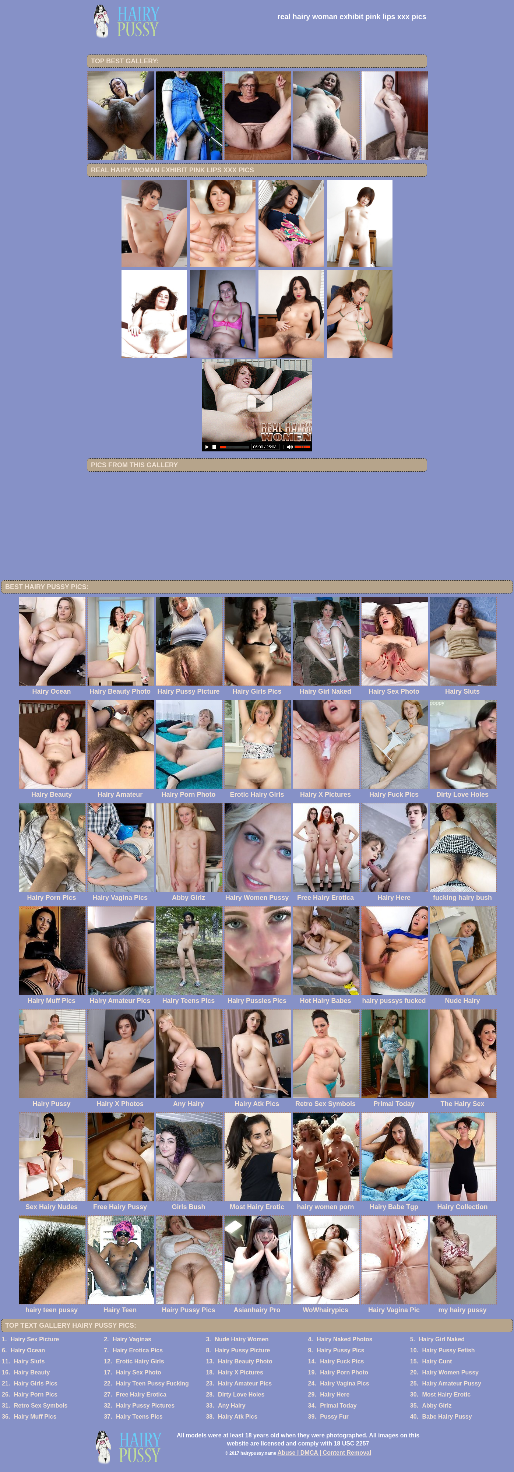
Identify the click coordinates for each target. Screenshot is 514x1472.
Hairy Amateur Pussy (451, 1383)
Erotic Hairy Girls (140, 1361)
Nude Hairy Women (241, 1339)
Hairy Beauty (32, 1372)
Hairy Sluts (29, 1361)
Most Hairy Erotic (446, 1394)
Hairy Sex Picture (35, 1339)
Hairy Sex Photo (138, 1372)
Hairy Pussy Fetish (448, 1350)
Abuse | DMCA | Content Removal (325, 1453)
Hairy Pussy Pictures (145, 1405)
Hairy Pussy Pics (340, 1350)
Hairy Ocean (28, 1350)
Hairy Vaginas (132, 1339)
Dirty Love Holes (241, 1394)
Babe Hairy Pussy (447, 1416)
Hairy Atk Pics (237, 1416)
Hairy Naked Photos (344, 1339)
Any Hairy (232, 1405)
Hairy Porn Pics (35, 1394)
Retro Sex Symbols (41, 1405)
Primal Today (338, 1405)
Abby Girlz (436, 1405)
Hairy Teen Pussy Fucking (152, 1383)
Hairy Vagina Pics (344, 1383)
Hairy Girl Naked (442, 1339)
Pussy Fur (334, 1416)
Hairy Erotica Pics (138, 1350)
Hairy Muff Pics (35, 1416)
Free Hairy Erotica (141, 1394)
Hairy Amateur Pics (245, 1383)
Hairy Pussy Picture (242, 1350)
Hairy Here (334, 1394)
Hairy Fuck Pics (342, 1361)
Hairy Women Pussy (450, 1372)
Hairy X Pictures (240, 1372)
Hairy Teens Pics (139, 1416)
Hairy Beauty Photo (245, 1361)
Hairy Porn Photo (344, 1372)
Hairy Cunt (437, 1361)
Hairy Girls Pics (35, 1383)
